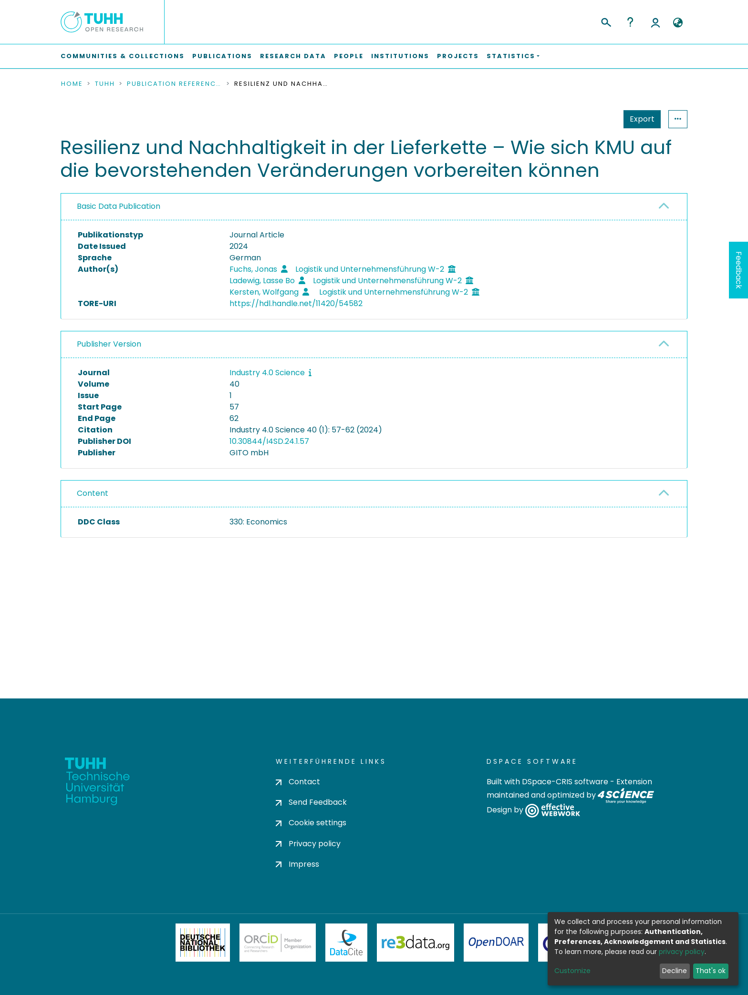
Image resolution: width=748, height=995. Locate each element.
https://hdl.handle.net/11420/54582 (296, 303)
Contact (298, 781)
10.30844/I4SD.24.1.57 (269, 441)
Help (630, 22)
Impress (297, 864)
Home (72, 84)
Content (92, 493)
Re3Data (415, 942)
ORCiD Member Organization (277, 942)
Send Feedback (311, 802)
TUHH (105, 84)
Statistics (639, 118)
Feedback (738, 270)
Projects (458, 56)
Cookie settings (311, 822)
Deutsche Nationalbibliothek (202, 942)
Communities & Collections (123, 56)
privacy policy (682, 951)
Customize (572, 970)
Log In (655, 22)
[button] (678, 23)
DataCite (346, 942)
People (349, 56)
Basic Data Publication (118, 206)
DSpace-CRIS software (565, 781)
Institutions (400, 56)
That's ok (711, 970)
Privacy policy (308, 843)
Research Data (293, 56)
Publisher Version (109, 344)
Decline (674, 970)
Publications (222, 56)
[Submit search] (606, 21)
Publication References (174, 84)
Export (595, 118)
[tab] (374, 207)
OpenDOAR (496, 942)
